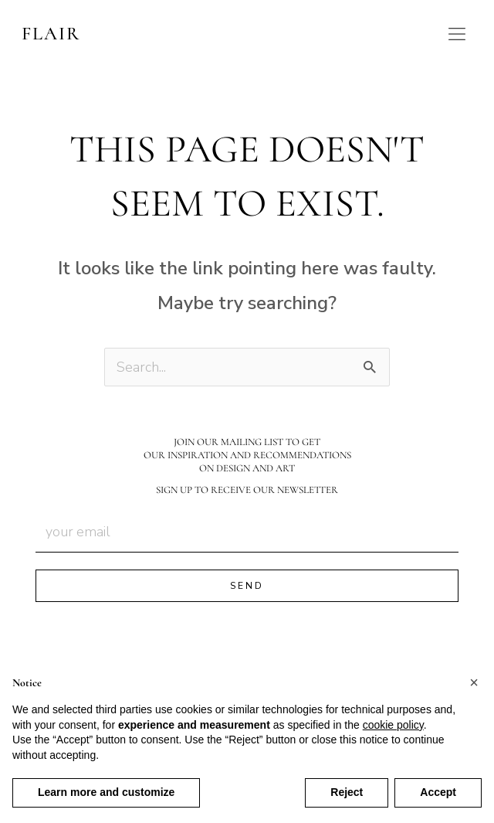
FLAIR (51, 33)
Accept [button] (438, 792)
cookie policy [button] (393, 725)
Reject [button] (346, 792)
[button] (474, 682)
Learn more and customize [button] (106, 792)
